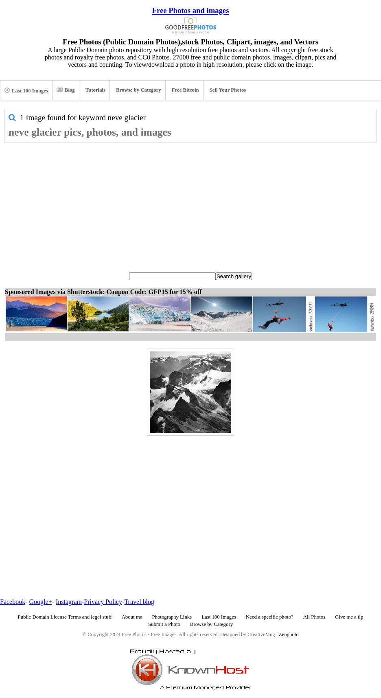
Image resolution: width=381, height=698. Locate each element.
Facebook (12, 601)
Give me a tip (349, 617)
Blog (66, 90)
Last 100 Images (26, 90)
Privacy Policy (103, 601)
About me (132, 617)
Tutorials (95, 90)
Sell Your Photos (228, 90)
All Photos (314, 617)
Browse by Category (138, 90)
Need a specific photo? (269, 617)
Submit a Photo (164, 624)
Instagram (69, 601)
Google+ (40, 601)
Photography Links (172, 617)
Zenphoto (289, 634)
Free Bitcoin (185, 90)
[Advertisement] (190, 204)
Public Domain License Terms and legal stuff (65, 617)
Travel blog (139, 601)
